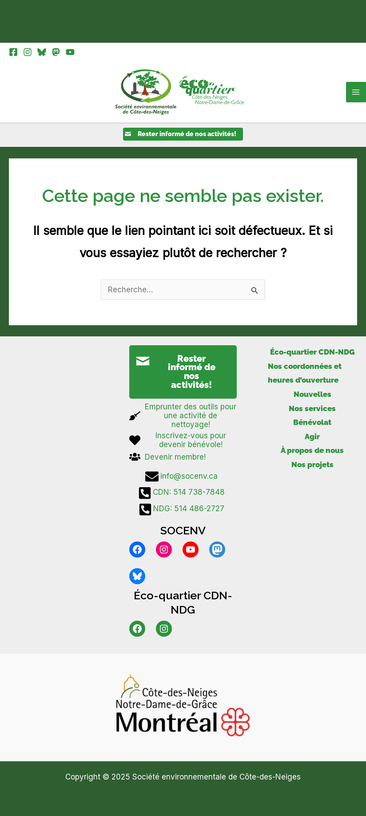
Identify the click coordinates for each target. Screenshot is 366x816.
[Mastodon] (56, 52)
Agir (312, 437)
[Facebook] (13, 52)
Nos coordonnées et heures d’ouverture (305, 374)
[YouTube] (70, 52)
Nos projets (312, 465)
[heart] (182, 442)
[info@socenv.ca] (182, 478)
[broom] (182, 417)
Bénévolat (312, 424)
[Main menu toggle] (356, 93)
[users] (167, 458)
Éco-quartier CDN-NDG (312, 353)
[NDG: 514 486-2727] (182, 510)
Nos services (312, 409)
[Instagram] (27, 52)
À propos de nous (312, 452)
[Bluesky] (41, 52)
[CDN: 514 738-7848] (182, 494)
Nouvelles (312, 396)
